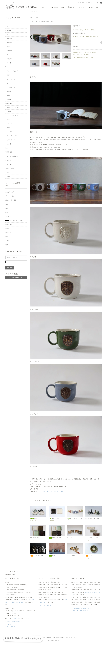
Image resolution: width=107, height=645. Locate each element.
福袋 (6, 245)
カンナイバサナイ (12, 71)
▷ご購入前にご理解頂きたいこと (81, 608)
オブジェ (79, 7)
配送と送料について (18, 602)
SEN (8, 75)
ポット (33, 518)
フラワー (10, 124)
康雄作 (9, 92)
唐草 (8, 35)
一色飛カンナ (11, 87)
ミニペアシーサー (71, 538)
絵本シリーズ (11, 140)
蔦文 (8, 128)
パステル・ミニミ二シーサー (74, 519)
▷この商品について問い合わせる (82, 55)
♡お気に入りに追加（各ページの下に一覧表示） (84, 52)
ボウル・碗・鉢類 (11, 200)
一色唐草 (10, 39)
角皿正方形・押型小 (55, 538)
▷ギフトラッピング (44, 606)
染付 (8, 83)
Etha (61, 7)
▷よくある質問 (10, 627)
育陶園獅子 (69, 7)
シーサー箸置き (71, 556)
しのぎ (9, 112)
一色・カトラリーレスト (91, 538)
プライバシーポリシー (72, 638)
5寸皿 (88, 556)
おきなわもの (89, 7)
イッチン (10, 132)
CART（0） (90, 3)
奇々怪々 (10, 165)
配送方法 (49, 638)
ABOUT (34, 12)
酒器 (8, 96)
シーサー (8, 216)
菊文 (8, 120)
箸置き (7, 229)
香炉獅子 (53, 556)
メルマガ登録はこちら (16, 278)
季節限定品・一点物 (47, 22)
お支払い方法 (15, 618)
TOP (31, 18)
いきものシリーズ (12, 116)
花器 (6, 212)
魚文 (8, 47)
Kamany (43, 7)
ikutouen (34, 7)
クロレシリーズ (12, 136)
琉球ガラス (10, 173)
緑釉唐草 (10, 51)
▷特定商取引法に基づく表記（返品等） (83, 58)
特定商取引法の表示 (59, 638)
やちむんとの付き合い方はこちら (53, 492)
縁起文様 (10, 59)
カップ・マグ (34, 22)
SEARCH (10, 268)
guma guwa (53, 7)
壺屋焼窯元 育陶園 (53, 641)
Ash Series (10, 55)
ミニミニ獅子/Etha (37, 556)
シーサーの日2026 (12, 156)
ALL (6, 27)
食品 (8, 177)
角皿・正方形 (54, 518)
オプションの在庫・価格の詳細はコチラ (85, 37)
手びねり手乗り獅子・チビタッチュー (93, 519)
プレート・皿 (9, 196)
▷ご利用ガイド (10, 624)
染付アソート (11, 79)
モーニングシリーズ (13, 108)
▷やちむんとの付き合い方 (79, 611)
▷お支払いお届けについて (13, 622)
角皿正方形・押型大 (35, 538)
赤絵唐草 (10, 43)
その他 (9, 63)
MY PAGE (80, 3)
